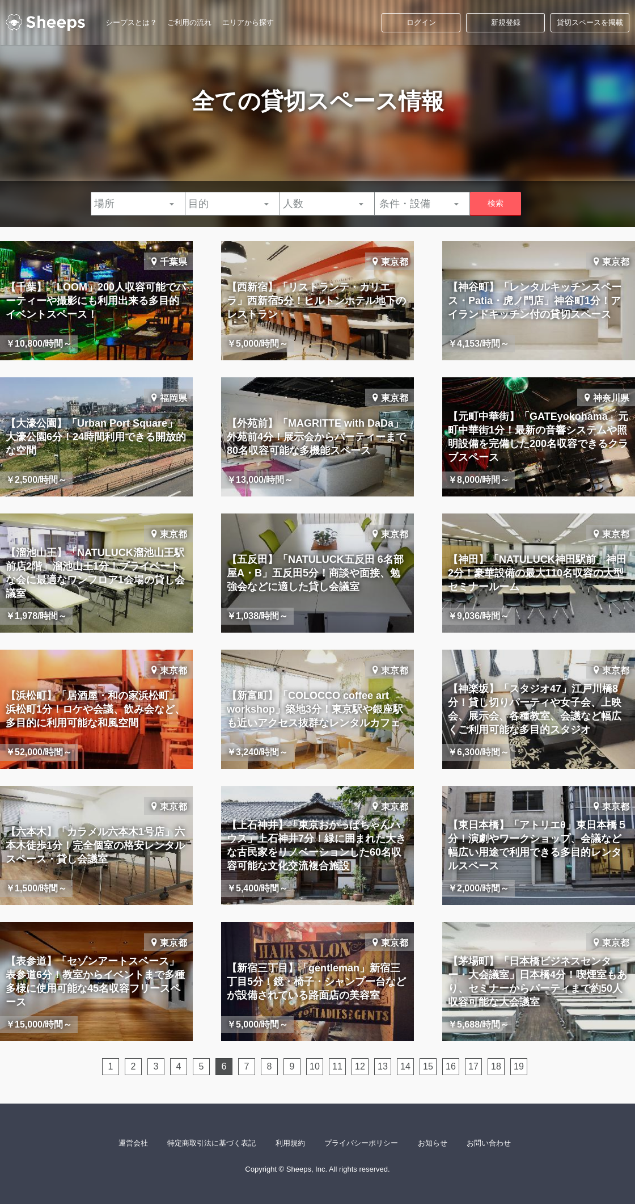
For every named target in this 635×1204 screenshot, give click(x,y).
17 (473, 1066)
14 (405, 1066)
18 (496, 1066)
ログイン (421, 22)
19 (519, 1066)
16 (451, 1066)
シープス (45, 22)
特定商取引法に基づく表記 (211, 1143)
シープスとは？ (131, 22)
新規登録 (505, 22)
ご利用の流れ (189, 22)
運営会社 (133, 1143)
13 (383, 1066)
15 (428, 1066)
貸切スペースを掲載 (590, 22)
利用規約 (290, 1143)
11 (337, 1066)
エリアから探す (248, 22)
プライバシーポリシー (361, 1143)
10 (315, 1066)
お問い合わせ (489, 1143)
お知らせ (432, 1143)
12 (360, 1066)
